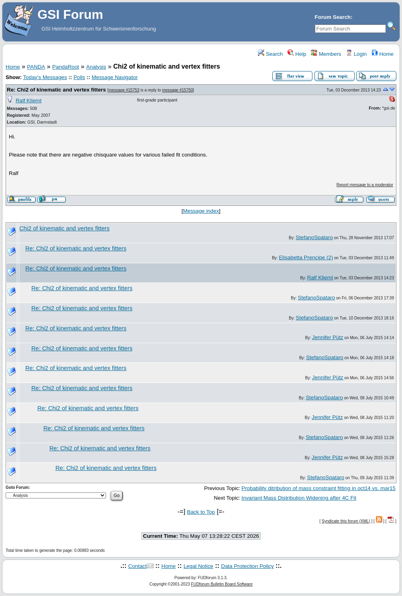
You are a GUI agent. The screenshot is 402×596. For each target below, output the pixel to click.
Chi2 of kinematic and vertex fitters (64, 228)
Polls (79, 77)
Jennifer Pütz (327, 337)
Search (270, 54)
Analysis (96, 67)
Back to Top (201, 512)
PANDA (36, 67)
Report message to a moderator (365, 185)
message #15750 (177, 90)
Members (326, 54)
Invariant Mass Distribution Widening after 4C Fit (298, 498)
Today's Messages (45, 77)
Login (356, 54)
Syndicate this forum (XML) (346, 521)
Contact (137, 566)
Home (382, 54)
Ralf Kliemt (28, 101)
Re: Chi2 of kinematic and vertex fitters (56, 90)
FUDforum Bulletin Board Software (222, 584)
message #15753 (123, 90)
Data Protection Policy (247, 566)
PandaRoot (65, 67)
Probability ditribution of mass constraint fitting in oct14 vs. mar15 (318, 488)
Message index (201, 211)
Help (297, 54)
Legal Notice (198, 566)
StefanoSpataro (314, 237)
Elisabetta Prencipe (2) (306, 257)
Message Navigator (115, 77)
